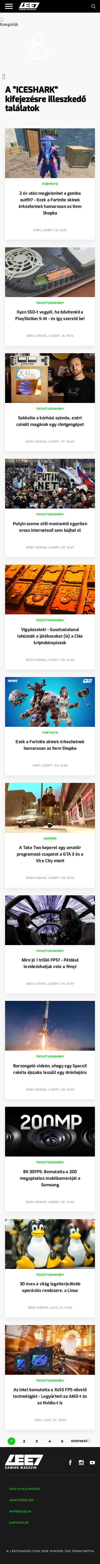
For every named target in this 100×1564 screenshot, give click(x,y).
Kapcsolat (19, 1522)
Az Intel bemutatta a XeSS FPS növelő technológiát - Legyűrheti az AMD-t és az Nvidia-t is (50, 1396)
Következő (81, 1441)
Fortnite (50, 184)
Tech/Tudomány (50, 303)
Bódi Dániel (37, 336)
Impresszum (20, 1511)
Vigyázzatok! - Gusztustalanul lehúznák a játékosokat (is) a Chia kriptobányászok (49, 636)
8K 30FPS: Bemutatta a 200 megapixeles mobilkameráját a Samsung (50, 1178)
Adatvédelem (21, 1500)
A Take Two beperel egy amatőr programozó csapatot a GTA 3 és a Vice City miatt (50, 854)
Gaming (50, 838)
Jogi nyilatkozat (24, 1489)
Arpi (37, 230)
